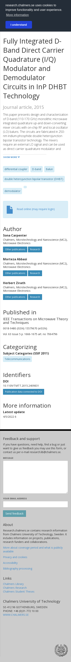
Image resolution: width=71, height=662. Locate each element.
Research (35, 249)
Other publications (15, 249)
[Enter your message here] (35, 477)
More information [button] (17, 15)
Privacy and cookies (15, 557)
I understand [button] (19, 24)
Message (8, 457)
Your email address (15, 498)
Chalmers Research (15, 588)
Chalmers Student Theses (18, 591)
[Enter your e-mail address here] (35, 504)
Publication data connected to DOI (23, 391)
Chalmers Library (13, 584)
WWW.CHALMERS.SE (16, 615)
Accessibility (10, 563)
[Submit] (14, 513)
